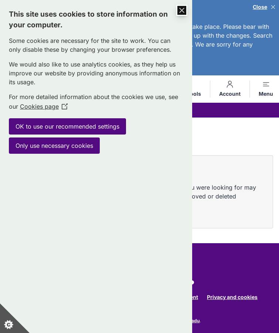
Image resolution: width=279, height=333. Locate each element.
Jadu (194, 320)
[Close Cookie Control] (181, 10)
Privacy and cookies (232, 297)
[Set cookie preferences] (15, 318)
